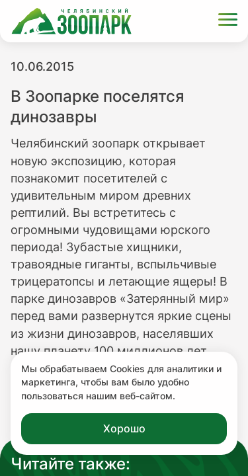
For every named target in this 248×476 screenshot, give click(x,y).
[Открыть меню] (227, 21)
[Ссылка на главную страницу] (71, 21)
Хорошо (124, 428)
